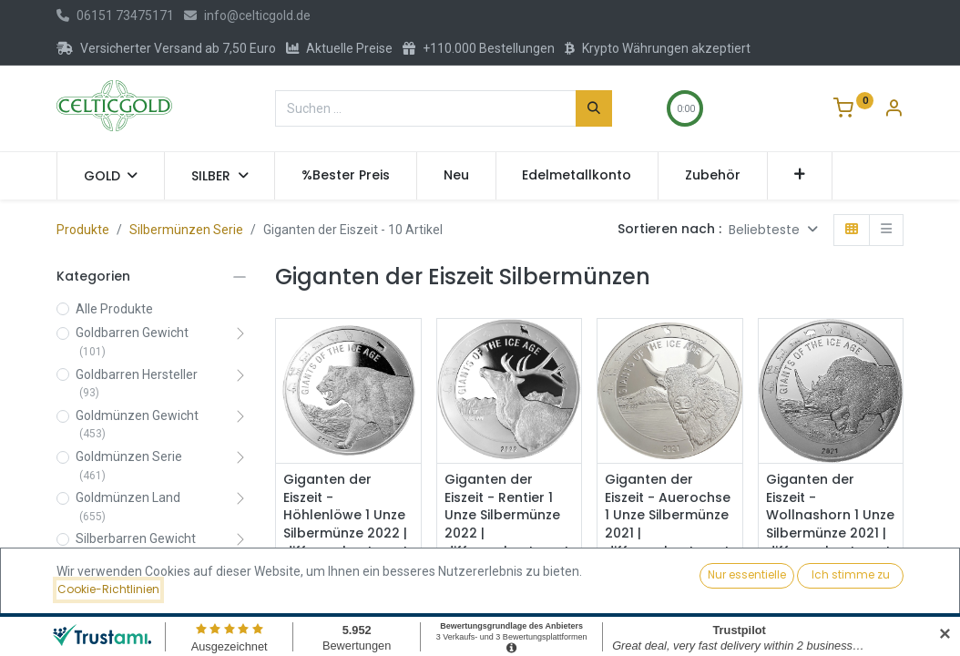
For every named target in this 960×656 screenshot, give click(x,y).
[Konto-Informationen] (893, 110)
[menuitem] (345, 176)
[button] (800, 176)
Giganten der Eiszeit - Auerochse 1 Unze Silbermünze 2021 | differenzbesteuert (667, 515)
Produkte (82, 229)
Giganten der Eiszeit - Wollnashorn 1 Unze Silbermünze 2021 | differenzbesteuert (830, 515)
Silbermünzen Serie (186, 229)
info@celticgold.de (247, 15)
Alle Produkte (114, 309)
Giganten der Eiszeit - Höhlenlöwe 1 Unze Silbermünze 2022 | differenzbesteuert (345, 515)
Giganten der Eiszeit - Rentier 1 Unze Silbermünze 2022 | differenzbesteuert (506, 515)
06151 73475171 (115, 15)
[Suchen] (594, 108)
